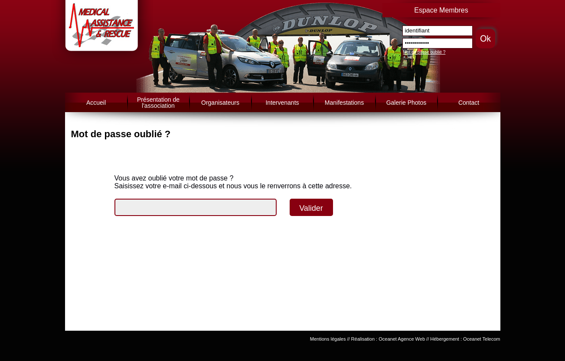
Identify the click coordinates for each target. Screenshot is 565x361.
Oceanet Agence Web (402, 339)
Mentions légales (328, 339)
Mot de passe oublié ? (424, 52)
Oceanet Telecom (481, 339)
